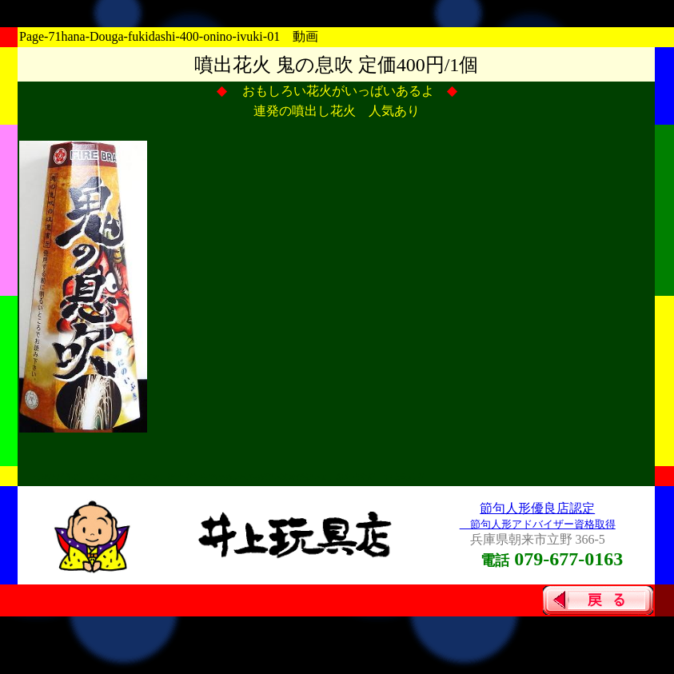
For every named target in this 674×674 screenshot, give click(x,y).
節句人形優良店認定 (537, 508)
